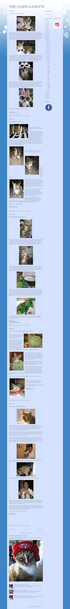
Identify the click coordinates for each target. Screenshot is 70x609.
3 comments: (18, 115)
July (48, 53)
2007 (47, 96)
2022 (47, 21)
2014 (47, 33)
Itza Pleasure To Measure (16, 121)
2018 (47, 27)
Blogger (39, 606)
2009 (47, 40)
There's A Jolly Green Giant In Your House (21, 331)
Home (26, 529)
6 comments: (18, 210)
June (48, 54)
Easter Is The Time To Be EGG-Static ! (20, 590)
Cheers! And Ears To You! (16, 13)
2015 (47, 31)
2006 (47, 98)
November (48, 44)
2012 (47, 36)
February (48, 90)
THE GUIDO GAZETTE (27, 7)
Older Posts (40, 529)
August (48, 51)
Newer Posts (12, 529)
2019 (47, 25)
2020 (47, 24)
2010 (47, 39)
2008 (47, 95)
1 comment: (18, 525)
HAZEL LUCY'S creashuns (29, 194)
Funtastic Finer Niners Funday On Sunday (18, 535)
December (48, 42)
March (48, 59)
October (48, 46)
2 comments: (18, 325)
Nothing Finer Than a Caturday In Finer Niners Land (22, 595)
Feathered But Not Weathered (17, 217)
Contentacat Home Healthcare (17, 406)
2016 (47, 30)
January (48, 92)
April (48, 57)
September (49, 49)
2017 (47, 28)
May (48, 56)
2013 (47, 34)
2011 (47, 37)
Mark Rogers (26, 425)
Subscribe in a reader (48, 14)
